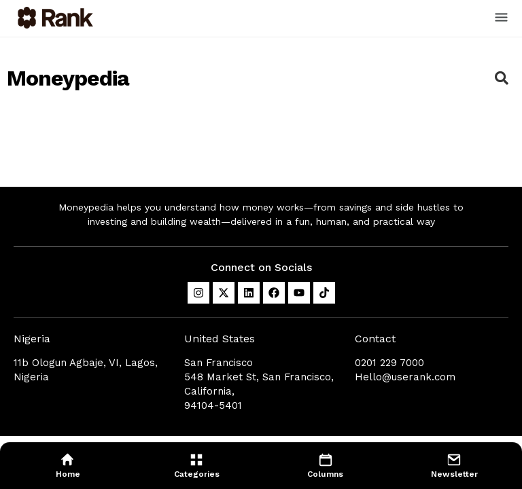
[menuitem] (67, 465)
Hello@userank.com (405, 377)
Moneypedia (68, 78)
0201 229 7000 (389, 363)
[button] (501, 18)
